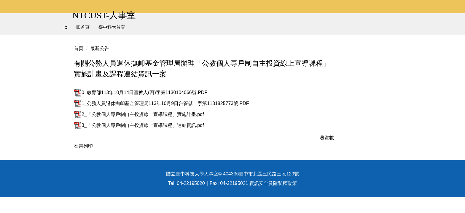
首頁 (78, 48)
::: (65, 27)
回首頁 (83, 27)
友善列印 (83, 146)
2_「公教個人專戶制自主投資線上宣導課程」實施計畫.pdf (139, 114)
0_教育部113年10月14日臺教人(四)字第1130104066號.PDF (140, 92)
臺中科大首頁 (111, 27)
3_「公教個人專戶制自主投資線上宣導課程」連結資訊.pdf (139, 125)
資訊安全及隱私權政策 (273, 198)
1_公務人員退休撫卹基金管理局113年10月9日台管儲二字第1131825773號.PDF (161, 103)
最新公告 (99, 48)
